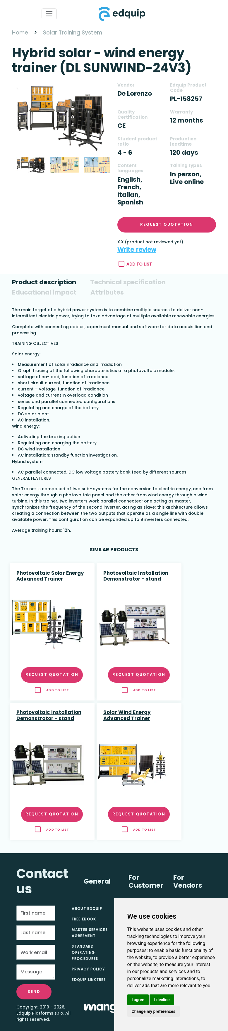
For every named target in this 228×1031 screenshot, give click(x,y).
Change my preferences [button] (153, 1011)
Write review (136, 249)
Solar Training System (72, 33)
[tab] (44, 282)
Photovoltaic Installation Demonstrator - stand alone (48, 715)
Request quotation (166, 224)
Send (34, 991)
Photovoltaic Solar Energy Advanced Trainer (50, 576)
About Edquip (87, 908)
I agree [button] (138, 999)
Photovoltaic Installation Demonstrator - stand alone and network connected (135, 576)
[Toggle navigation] (49, 14)
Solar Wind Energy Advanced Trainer (127, 715)
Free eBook (84, 919)
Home (20, 33)
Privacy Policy (88, 969)
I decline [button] (161, 999)
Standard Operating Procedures (85, 952)
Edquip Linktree (89, 979)
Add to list (135, 264)
